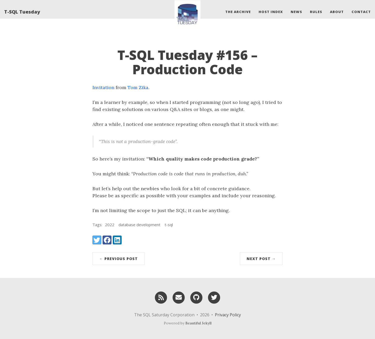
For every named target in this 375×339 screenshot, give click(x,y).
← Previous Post (118, 258)
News (296, 11)
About (337, 11)
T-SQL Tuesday (22, 12)
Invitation (103, 87)
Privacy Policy (228, 315)
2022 (109, 224)
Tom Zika (138, 87)
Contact (361, 11)
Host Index (271, 11)
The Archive (238, 11)
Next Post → (261, 258)
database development (139, 224)
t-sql (169, 224)
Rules (316, 11)
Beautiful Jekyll (198, 323)
